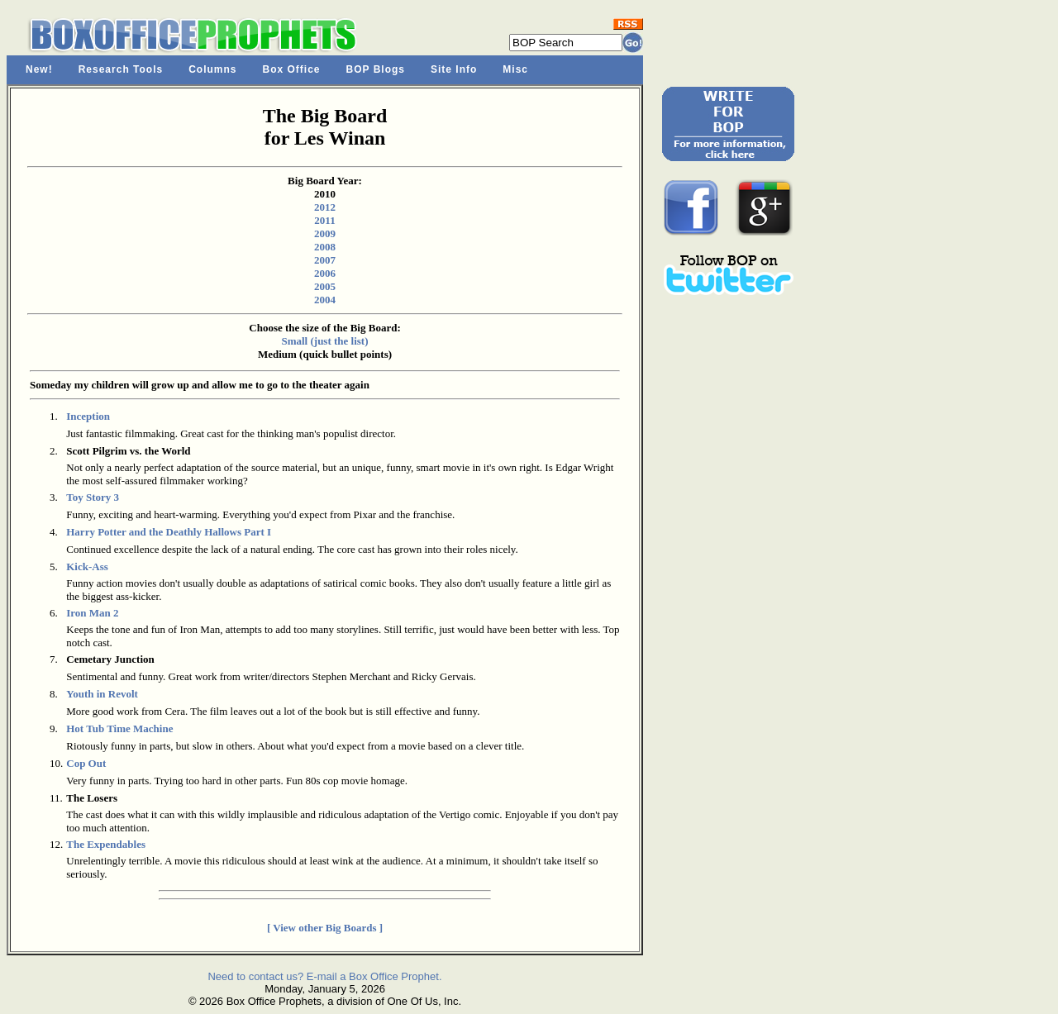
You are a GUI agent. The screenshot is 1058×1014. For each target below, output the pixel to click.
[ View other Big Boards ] (325, 927)
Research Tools (121, 69)
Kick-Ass (87, 566)
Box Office (292, 69)
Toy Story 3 (92, 497)
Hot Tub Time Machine (119, 728)
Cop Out (86, 763)
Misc (515, 69)
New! (39, 69)
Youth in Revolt (102, 694)
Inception (88, 416)
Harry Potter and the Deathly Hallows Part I (168, 532)
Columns (212, 69)
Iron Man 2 (92, 613)
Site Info (454, 69)
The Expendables (105, 844)
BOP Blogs (375, 69)
